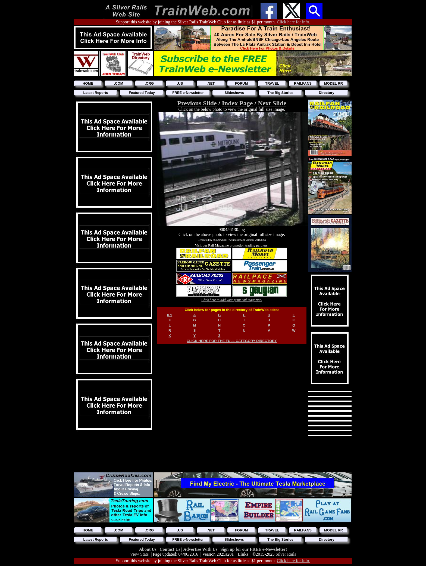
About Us (148, 549)
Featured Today (142, 93)
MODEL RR (333, 83)
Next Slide (272, 103)
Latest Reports (95, 93)
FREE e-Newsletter (188, 93)
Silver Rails (286, 554)
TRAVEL (272, 83)
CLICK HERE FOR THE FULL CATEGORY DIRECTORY (232, 341)
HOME (88, 83)
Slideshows (234, 93)
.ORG (149, 83)
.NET (211, 83)
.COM (118, 83)
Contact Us (170, 549)
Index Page (237, 103)
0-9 (169, 315)
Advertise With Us (200, 549)
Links (243, 554)
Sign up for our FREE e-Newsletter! (253, 549)
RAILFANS (303, 83)
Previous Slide (197, 103)
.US (180, 83)
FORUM (241, 83)
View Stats (139, 554)
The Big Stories (280, 93)
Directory (326, 93)
